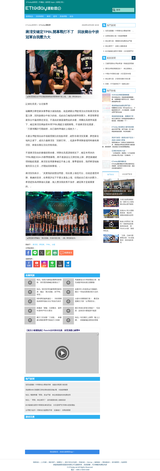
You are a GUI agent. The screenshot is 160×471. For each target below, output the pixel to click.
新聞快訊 (29, 16)
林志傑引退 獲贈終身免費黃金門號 (118, 41)
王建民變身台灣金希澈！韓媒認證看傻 (119, 63)
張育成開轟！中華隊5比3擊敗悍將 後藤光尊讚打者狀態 (46, 385)
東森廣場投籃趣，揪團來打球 (113, 112)
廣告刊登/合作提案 (71, 462)
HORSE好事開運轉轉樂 (111, 95)
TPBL (48, 244)
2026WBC (40, 16)
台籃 (53, 244)
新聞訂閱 (59, 2)
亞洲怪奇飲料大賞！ (109, 142)
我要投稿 (36, 462)
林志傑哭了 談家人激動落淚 (116, 46)
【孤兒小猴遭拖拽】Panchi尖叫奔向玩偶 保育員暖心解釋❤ (53, 330)
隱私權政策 (106, 462)
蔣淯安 (35, 244)
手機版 (41, 2)
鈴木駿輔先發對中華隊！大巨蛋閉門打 (119, 51)
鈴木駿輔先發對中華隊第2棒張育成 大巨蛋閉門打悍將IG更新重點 (50, 405)
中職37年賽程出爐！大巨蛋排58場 (118, 74)
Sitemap (89, 462)
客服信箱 (82, 462)
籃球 (55, 16)
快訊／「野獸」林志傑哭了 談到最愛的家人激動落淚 (46, 400)
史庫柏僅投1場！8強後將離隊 (116, 36)
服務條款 (97, 462)
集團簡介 (60, 462)
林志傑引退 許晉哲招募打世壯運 (117, 79)
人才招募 (44, 462)
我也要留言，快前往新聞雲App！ (62, 452)
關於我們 (52, 462)
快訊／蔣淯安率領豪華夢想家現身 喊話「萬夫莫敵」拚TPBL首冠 (49, 291)
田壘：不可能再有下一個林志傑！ (117, 84)
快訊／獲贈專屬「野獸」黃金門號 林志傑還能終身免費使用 (48, 395)
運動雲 (45, 8)
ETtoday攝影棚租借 (109, 150)
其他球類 (63, 16)
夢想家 (41, 244)
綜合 (71, 16)
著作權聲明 (115, 462)
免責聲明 (124, 462)
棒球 (48, 16)
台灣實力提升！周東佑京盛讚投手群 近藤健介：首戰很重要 (48, 410)
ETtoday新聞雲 (31, 2)
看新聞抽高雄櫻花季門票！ (112, 103)
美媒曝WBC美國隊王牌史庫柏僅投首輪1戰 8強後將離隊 (47, 390)
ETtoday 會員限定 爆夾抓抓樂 (113, 120)
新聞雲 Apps (50, 2)
